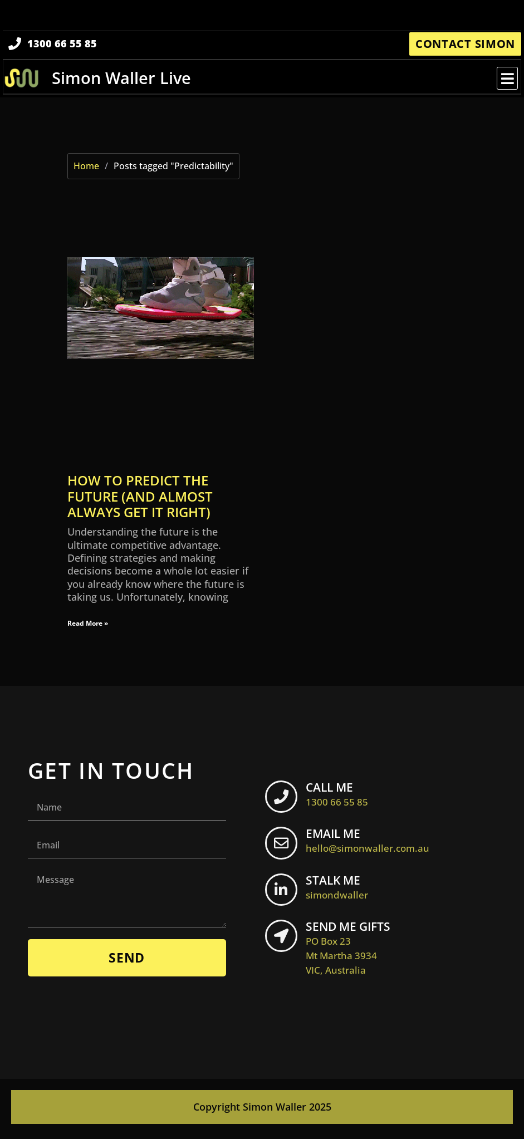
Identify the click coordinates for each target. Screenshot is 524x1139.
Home (86, 169)
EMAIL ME (371, 843)
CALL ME (340, 796)
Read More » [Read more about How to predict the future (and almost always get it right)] (87, 625)
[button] (506, 80)
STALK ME (340, 890)
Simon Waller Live (122, 80)
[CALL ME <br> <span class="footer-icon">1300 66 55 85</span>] (283, 801)
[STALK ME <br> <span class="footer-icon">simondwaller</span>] (283, 894)
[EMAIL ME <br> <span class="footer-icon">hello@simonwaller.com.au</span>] (283, 848)
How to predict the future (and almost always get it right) (140, 499)
